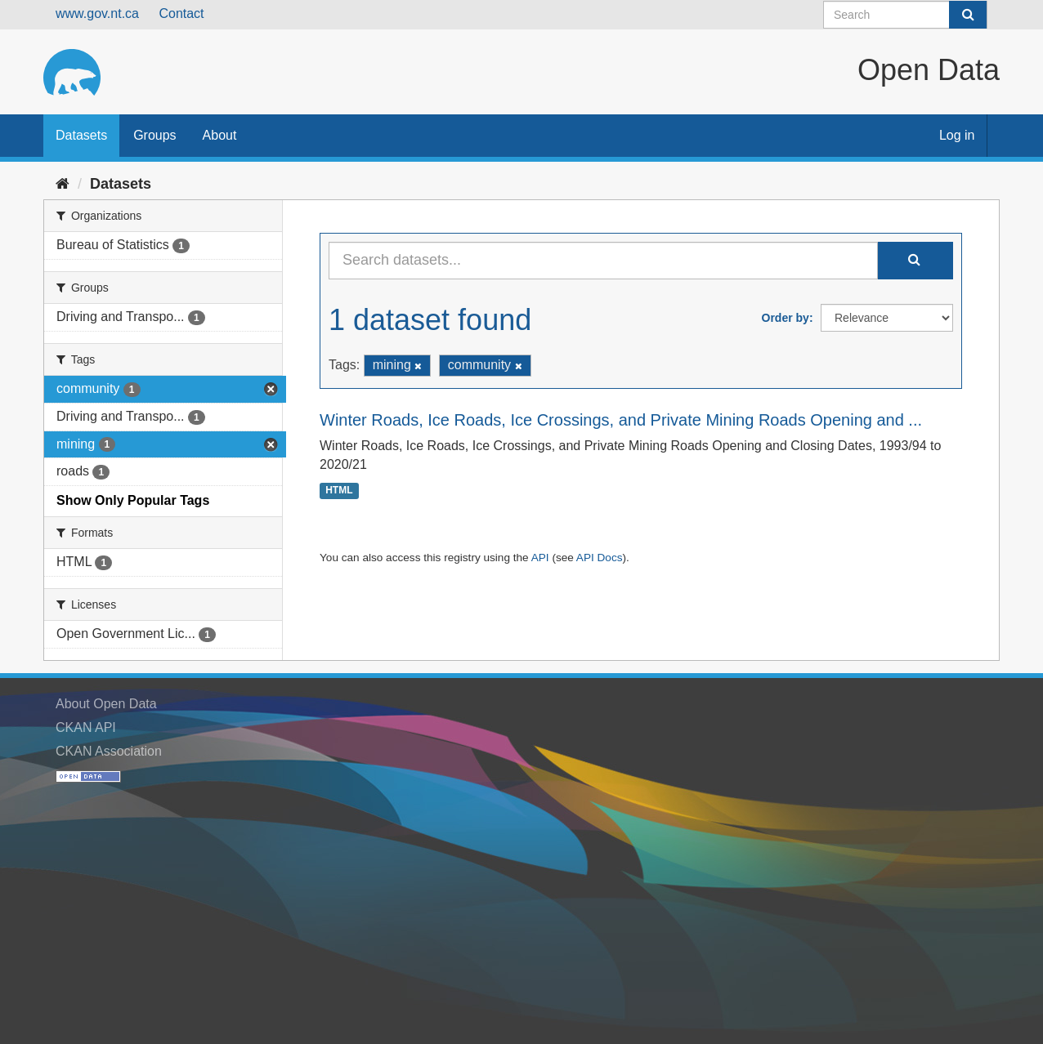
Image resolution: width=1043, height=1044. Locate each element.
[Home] (62, 184)
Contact (181, 13)
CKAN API (86, 727)
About (220, 135)
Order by (785, 317)
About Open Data (106, 704)
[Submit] (968, 15)
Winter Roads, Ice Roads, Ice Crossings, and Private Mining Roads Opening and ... (621, 420)
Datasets (81, 135)
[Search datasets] (905, 15)
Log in (957, 135)
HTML (338, 490)
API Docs (599, 557)
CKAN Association (109, 751)
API (540, 557)
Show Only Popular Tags (132, 500)
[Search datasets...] (603, 260)
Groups (154, 135)
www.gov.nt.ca (97, 13)
